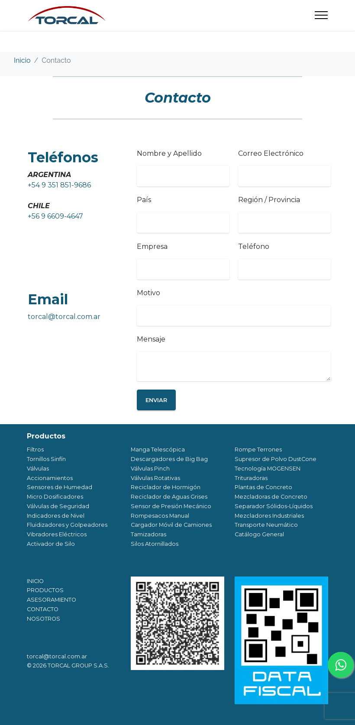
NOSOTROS (43, 618)
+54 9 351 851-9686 (59, 185)
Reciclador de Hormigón (165, 487)
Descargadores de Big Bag (169, 459)
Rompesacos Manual (160, 515)
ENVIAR (156, 400)
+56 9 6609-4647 (55, 216)
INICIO (35, 581)
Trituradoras (251, 478)
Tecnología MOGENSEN (267, 468)
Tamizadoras (148, 534)
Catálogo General (259, 534)
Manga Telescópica (158, 449)
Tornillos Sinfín (46, 459)
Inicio (22, 60)
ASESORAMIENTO (51, 599)
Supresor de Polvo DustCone (275, 459)
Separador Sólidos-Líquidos (274, 506)
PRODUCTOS (45, 590)
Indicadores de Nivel (55, 515)
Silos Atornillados (154, 544)
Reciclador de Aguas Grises (169, 496)
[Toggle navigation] (321, 15)
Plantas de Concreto (263, 487)
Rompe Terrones (258, 449)
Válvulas (38, 468)
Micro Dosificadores (55, 496)
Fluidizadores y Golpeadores (67, 525)
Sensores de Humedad (59, 487)
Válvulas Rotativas (155, 478)
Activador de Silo (51, 544)
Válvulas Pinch (150, 468)
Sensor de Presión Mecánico (171, 506)
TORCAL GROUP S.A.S (78, 665)
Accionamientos (50, 478)
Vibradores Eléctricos (57, 534)
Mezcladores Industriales (269, 515)
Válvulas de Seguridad (58, 506)
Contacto (56, 60)
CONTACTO (42, 609)
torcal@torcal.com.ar (64, 317)
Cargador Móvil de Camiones (171, 525)
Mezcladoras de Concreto (271, 496)
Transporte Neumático (266, 525)
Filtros (35, 449)
